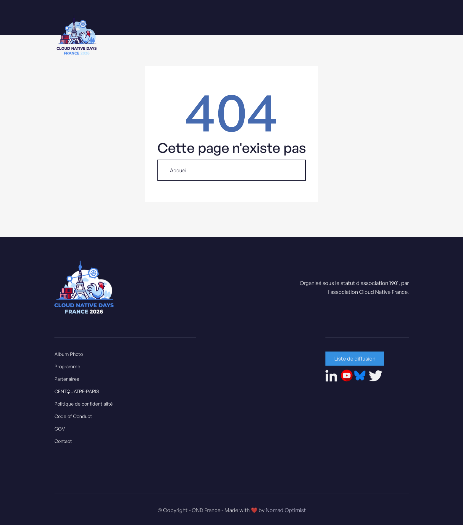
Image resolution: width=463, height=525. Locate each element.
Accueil (179, 170)
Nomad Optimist (285, 513)
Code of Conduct (73, 417)
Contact (63, 442)
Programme (67, 368)
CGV (59, 430)
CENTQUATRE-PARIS (76, 393)
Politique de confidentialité (83, 405)
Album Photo (68, 355)
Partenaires (66, 380)
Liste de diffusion (354, 360)
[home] (76, 35)
